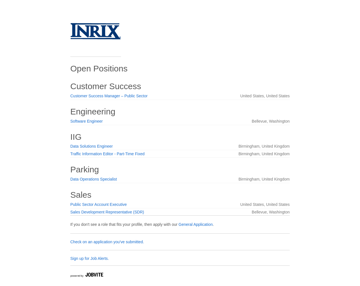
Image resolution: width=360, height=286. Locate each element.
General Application (196, 224)
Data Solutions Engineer (91, 146)
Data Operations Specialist (93, 179)
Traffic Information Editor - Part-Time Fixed (107, 154)
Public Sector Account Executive (98, 204)
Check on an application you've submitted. (107, 242)
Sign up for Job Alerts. (89, 258)
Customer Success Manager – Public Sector (109, 96)
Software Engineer (86, 121)
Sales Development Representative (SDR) (107, 212)
